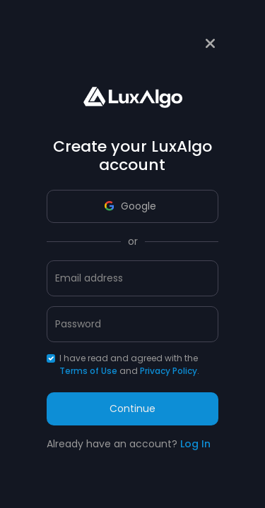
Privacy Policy (168, 371)
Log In (195, 444)
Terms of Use (88, 371)
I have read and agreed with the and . (129, 364)
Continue (132, 408)
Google (130, 206)
